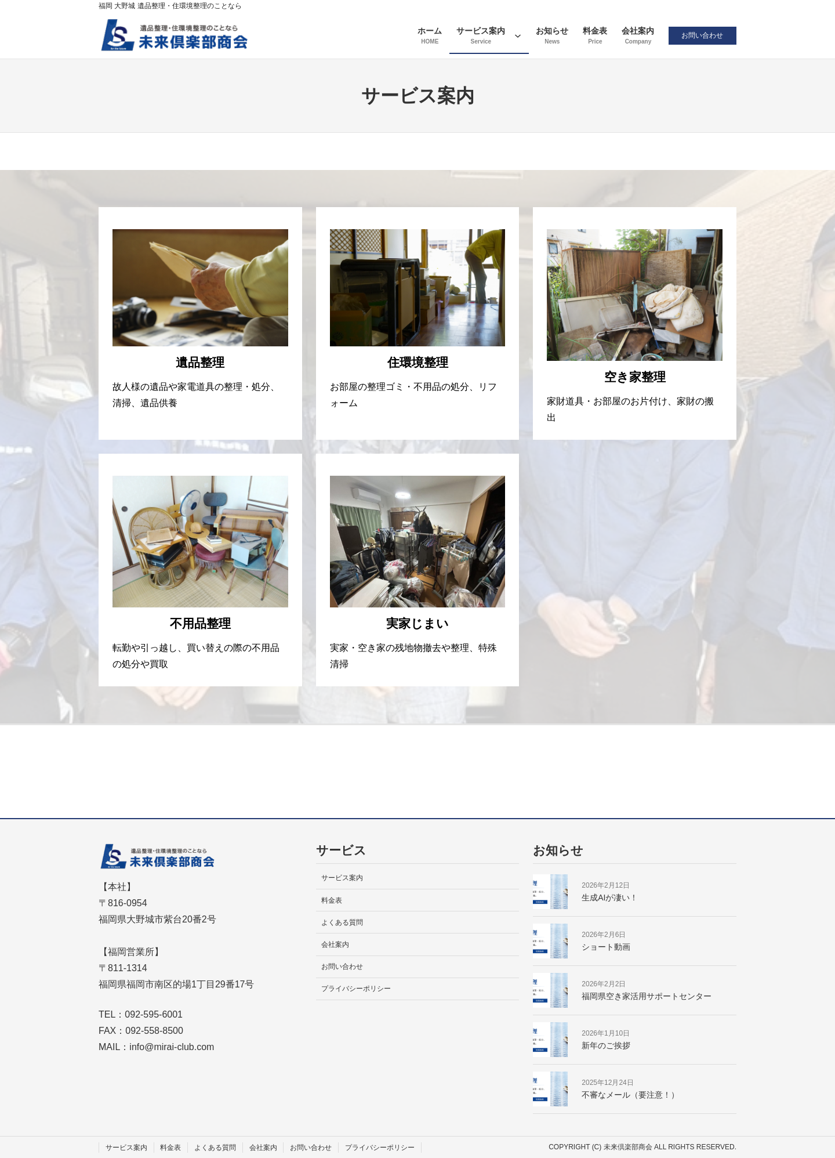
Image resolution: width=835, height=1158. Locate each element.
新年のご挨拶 (606, 1045)
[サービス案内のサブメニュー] (516, 35)
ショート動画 (606, 946)
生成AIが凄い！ (610, 897)
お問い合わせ (702, 35)
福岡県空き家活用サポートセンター (646, 996)
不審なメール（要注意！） (630, 1094)
